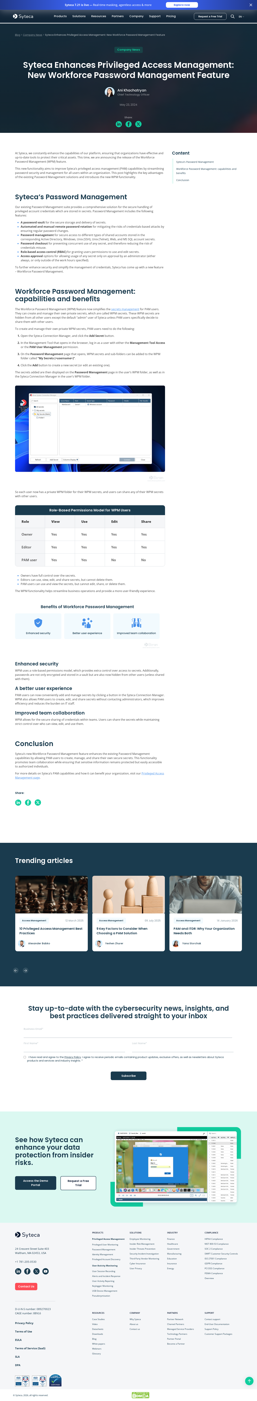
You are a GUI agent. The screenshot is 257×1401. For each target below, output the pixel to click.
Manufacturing (174, 1253)
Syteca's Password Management (195, 161)
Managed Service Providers (180, 1328)
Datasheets (97, 1328)
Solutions (79, 16)
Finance (171, 1238)
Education (172, 1258)
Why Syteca (135, 1319)
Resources (98, 16)
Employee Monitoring (140, 1238)
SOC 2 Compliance (214, 1248)
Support (155, 16)
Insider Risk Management (142, 1243)
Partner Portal (174, 1338)
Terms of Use (23, 1331)
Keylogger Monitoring (102, 1285)
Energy (170, 1268)
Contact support (212, 1319)
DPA (17, 1365)
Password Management (103, 1249)
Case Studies (98, 1319)
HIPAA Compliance (214, 1238)
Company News (32, 34)
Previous (16, 970)
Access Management (34, 920)
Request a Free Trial (210, 16)
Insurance (172, 1263)
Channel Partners (175, 1323)
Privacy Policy (72, 1057)
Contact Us (26, 1286)
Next (25, 970)
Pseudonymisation (101, 1295)
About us (134, 1323)
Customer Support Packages (218, 1333)
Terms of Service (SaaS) (30, 1348)
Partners (118, 16)
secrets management (125, 309)
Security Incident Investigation (144, 1253)
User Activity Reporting (103, 1280)
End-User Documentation (217, 1323)
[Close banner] (250, 5)
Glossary (96, 1353)
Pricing (171, 16)
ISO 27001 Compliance (216, 1258)
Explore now (182, 5)
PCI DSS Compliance (214, 1268)
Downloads (97, 1333)
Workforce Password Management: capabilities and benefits (206, 171)
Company (136, 16)
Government (173, 1248)
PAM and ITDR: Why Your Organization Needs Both (204, 930)
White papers (98, 1343)
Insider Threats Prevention (142, 1248)
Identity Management (102, 1254)
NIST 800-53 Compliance (217, 1243)
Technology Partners (177, 1333)
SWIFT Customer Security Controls (221, 1253)
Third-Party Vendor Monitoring (144, 1258)
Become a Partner (176, 1343)
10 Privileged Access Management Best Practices (51, 930)
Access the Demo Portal (35, 1182)
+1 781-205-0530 (25, 1261)
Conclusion (182, 180)
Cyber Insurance (138, 1263)
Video (95, 1323)
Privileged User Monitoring (105, 1244)
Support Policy (211, 1328)
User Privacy (136, 1268)
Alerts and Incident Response (106, 1275)
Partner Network (175, 1319)
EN (240, 16)
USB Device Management (104, 1290)
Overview (209, 1278)
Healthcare (172, 1243)
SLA (17, 1356)
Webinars (96, 1348)
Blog (17, 34)
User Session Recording (103, 1271)
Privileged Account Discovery (106, 1259)
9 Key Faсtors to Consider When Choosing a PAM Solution (122, 930)
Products (60, 16)
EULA (18, 1339)
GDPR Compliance (213, 1263)
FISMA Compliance (214, 1273)
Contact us (135, 1328)
